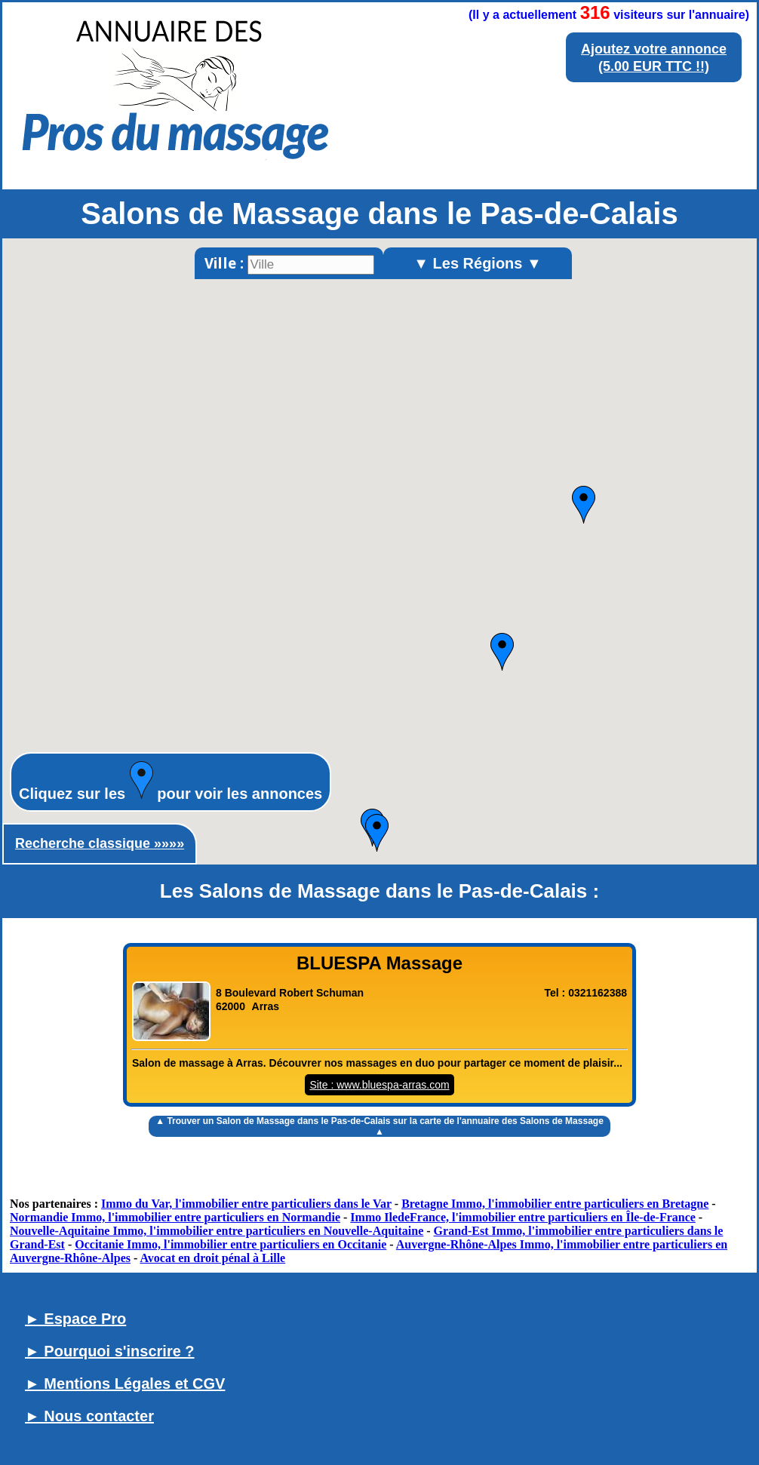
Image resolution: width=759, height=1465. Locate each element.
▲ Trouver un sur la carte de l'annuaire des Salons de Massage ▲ (379, 1126)
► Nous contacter (89, 1416)
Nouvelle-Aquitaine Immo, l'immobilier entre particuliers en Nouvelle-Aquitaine (216, 1230)
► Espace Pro (75, 1318)
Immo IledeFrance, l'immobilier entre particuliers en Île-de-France (523, 1217)
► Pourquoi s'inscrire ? (110, 1351)
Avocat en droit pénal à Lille (212, 1258)
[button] (583, 505)
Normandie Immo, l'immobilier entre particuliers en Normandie (175, 1217)
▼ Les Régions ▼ (477, 263)
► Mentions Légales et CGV (125, 1383)
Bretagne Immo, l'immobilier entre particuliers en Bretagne (554, 1203)
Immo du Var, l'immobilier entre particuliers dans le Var (246, 1203)
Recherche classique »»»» (99, 843)
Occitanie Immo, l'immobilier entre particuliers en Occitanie (230, 1244)
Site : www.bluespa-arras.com (379, 1085)
